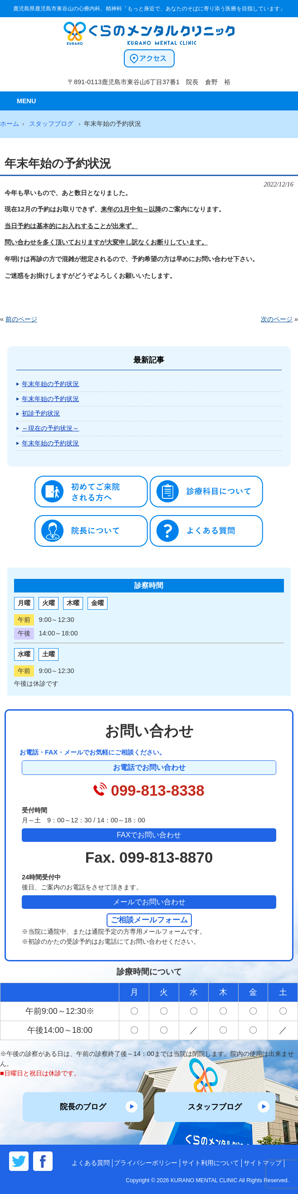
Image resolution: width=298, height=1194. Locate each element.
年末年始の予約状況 (50, 383)
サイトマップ (263, 1163)
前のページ (21, 319)
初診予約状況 (41, 413)
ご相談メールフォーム (149, 919)
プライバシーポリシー (145, 1163)
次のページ (277, 319)
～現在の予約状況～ (50, 428)
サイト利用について (210, 1163)
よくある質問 (91, 1163)
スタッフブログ (215, 1106)
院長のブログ (83, 1106)
